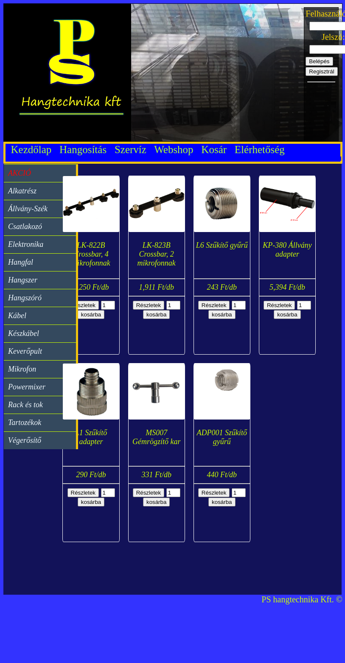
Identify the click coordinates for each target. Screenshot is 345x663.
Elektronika (25, 244)
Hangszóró (25, 298)
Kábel (17, 315)
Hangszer (22, 280)
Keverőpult (25, 351)
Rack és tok (25, 404)
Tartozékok (24, 422)
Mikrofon (22, 369)
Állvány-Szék (28, 208)
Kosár (216, 149)
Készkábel (23, 333)
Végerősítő (24, 440)
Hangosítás (85, 149)
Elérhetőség (260, 149)
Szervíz (133, 149)
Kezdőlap (31, 149)
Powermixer (26, 387)
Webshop (176, 149)
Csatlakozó (25, 226)
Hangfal (20, 262)
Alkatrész (22, 191)
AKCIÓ (19, 173)
